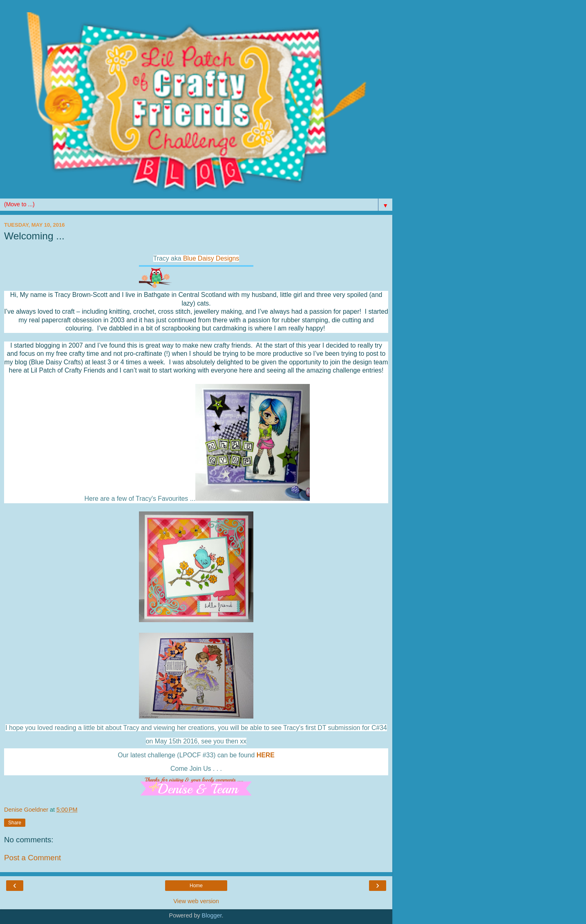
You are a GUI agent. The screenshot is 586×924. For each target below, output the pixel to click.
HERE (266, 755)
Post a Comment (32, 857)
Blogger (212, 915)
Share (14, 823)
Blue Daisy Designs (211, 258)
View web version (196, 901)
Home (196, 885)
